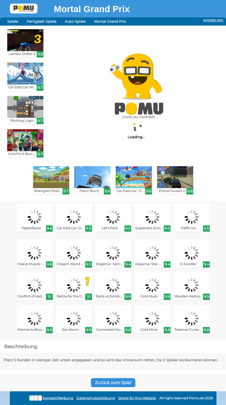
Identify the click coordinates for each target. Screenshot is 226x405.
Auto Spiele (75, 21)
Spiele (12, 21)
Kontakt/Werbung (58, 398)
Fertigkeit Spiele (41, 21)
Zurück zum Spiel (113, 382)
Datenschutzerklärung (95, 398)
